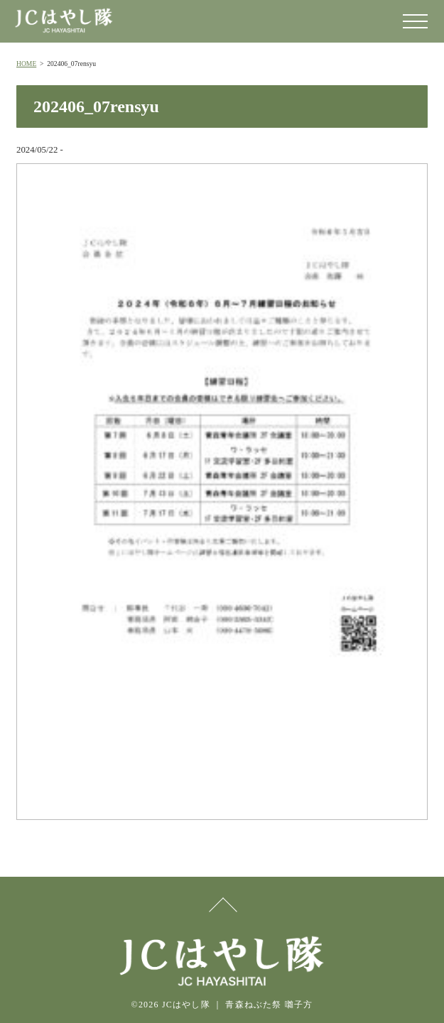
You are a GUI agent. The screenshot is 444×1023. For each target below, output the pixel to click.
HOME (26, 63)
